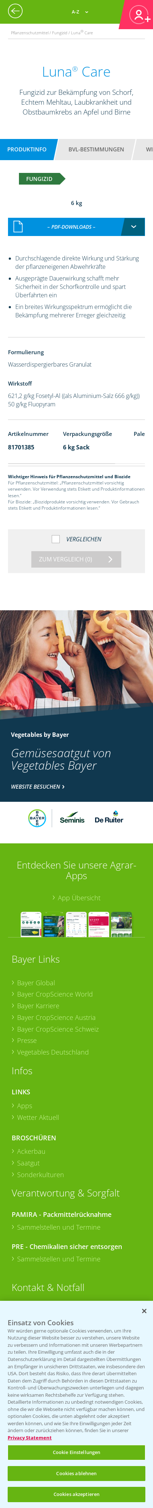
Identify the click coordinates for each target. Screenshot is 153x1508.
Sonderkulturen (40, 1174)
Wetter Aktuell (38, 1117)
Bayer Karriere (38, 1005)
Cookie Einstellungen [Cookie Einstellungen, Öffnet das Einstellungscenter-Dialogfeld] (77, 1452)
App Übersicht (79, 897)
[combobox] (76, 227)
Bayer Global (36, 982)
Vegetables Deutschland (53, 1052)
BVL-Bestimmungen (96, 149)
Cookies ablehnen (76, 1473)
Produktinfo (27, 149)
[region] (76, 1404)
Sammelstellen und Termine (59, 1227)
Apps (24, 1105)
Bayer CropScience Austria (56, 1017)
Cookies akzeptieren (76, 1494)
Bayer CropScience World (55, 994)
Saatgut (28, 1163)
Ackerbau (31, 1151)
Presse (27, 1040)
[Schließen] (144, 1311)
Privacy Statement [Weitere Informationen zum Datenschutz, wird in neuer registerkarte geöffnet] (30, 1437)
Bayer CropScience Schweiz (58, 1029)
